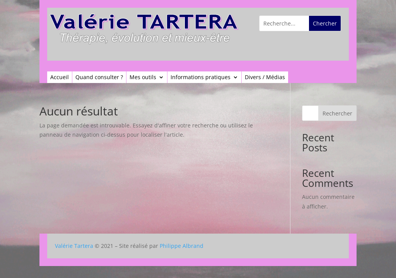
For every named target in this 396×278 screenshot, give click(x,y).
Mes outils (143, 78)
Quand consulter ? (99, 78)
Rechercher (337, 113)
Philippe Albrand (181, 245)
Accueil (59, 78)
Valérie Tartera (74, 245)
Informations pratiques (200, 78)
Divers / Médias (265, 78)
